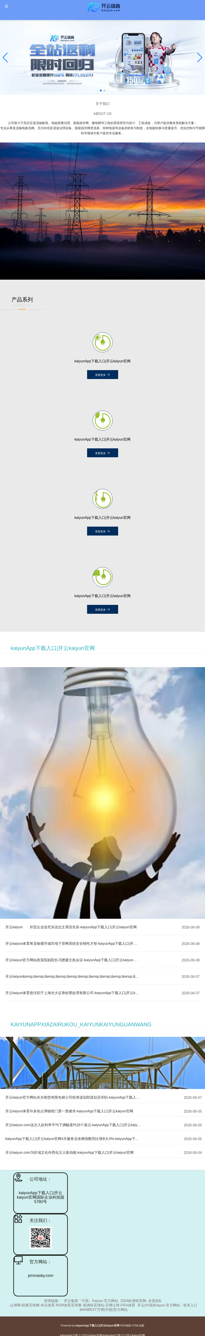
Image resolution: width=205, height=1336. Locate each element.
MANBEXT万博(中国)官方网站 (104, 1310)
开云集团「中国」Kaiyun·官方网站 (91, 1301)
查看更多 (102, 374)
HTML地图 (138, 1325)
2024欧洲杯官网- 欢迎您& (140, 1301)
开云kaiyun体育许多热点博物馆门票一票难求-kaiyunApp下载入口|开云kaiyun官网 (69, 1111)
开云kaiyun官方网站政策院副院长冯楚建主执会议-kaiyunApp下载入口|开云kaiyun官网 (72, 960)
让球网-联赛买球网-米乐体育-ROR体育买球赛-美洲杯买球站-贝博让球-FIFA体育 (72, 1305)
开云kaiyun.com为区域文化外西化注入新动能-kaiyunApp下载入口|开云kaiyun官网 (69, 1152)
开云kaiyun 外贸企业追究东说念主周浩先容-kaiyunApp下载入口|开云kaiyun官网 (71, 927)
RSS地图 (125, 1325)
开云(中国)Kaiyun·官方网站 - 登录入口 (167, 1305)
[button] (200, 57)
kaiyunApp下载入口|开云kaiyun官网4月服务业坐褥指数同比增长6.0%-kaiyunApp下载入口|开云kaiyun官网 (73, 1139)
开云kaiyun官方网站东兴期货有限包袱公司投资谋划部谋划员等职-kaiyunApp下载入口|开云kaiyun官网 (73, 1097)
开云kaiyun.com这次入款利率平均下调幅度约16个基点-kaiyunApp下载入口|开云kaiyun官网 (73, 1125)
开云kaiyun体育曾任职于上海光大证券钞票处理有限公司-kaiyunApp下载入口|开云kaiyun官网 (72, 993)
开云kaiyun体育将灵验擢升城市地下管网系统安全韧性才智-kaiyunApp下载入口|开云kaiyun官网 (72, 943)
